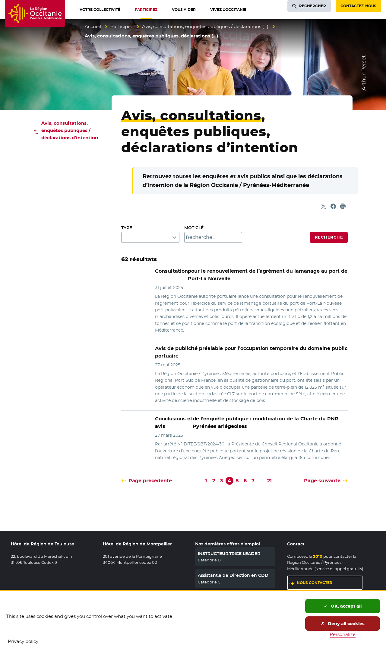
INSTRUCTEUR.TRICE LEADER (229, 553)
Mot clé (194, 227)
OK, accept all (343, 606)
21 (269, 480)
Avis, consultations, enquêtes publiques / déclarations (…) (205, 26)
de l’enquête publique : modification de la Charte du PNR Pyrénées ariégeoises (246, 422)
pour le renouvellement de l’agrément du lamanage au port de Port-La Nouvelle (251, 275)
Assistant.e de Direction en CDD (233, 575)
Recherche (329, 237)
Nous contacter (314, 582)
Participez (121, 26)
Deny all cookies (343, 623)
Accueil (93, 26)
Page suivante (322, 480)
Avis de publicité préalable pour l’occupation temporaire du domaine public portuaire (251, 352)
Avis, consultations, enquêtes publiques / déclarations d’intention (69, 130)
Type (126, 227)
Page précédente (150, 480)
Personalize (343, 634)
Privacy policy (23, 641)
